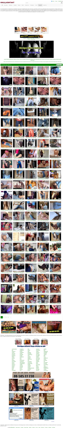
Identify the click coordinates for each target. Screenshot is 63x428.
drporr (37, 363)
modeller (29, 356)
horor (45, 356)
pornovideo (38, 364)
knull (20, 370)
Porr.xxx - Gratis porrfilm (31, 39)
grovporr (21, 369)
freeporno (13, 364)
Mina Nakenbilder (36, 59)
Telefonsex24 (28, 59)
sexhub (45, 369)
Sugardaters (47, 61)
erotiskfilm (45, 352)
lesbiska (37, 360)
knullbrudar (22, 356)
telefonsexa (30, 359)
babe (13, 369)
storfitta (29, 364)
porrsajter (37, 369)
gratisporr (29, 352)
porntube (45, 363)
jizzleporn (13, 354)
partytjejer (21, 354)
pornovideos (46, 364)
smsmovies (38, 350)
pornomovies (22, 360)
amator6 (45, 353)
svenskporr (14, 370)
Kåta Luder (5, 61)
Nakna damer (51, 61)
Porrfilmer (41, 61)
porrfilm (21, 351)
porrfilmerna (46, 370)
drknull (29, 350)
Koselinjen (24, 59)
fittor (44, 350)
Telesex (18, 59)
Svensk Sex (38, 61)
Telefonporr (32, 59)
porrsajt (37, 370)
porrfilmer (29, 369)
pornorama (30, 361)
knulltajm (37, 361)
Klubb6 (57, 59)
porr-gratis (38, 359)
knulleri (21, 355)
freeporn (13, 365)
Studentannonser (17, 61)
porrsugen (38, 354)
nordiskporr (22, 352)
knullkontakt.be (12, 427)
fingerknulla (46, 351)
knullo (45, 359)
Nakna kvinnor (12, 61)
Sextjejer (51, 59)
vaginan (45, 354)
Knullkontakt (25, 61)
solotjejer (29, 365)
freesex (13, 362)
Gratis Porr (30, 61)
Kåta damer (59, 61)
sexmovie (13, 353)
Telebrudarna (11, 59)
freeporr (13, 363)
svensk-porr (30, 362)
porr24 (29, 370)
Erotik (28, 61)
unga (44, 365)
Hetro (53, 1)
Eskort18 (59, 59)
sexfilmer (37, 353)
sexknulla (37, 352)
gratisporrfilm (30, 363)
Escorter (21, 61)
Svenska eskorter (46, 59)
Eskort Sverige (41, 59)
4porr (29, 351)
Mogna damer (55, 61)
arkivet (13, 356)
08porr (37, 365)
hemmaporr (14, 361)
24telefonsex (30, 354)
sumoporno (22, 361)
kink (28, 360)
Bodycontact (32, 60)
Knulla (44, 61)
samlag (21, 364)
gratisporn (13, 355)
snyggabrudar (22, 363)
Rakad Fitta (34, 61)
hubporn (13, 360)
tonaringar (29, 353)
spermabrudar (22, 362)
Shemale (60, 1)
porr (12, 350)
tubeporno (13, 351)
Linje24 (5, 59)
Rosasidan (54, 59)
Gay (56, 1)
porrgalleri (38, 355)
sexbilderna (22, 350)
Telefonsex (15, 59)
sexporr (37, 351)
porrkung (21, 365)
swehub (37, 356)
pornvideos (46, 362)
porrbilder (45, 360)
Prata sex (21, 59)
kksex (37, 362)
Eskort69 (8, 61)
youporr (13, 352)
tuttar (28, 355)
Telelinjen (7, 59)
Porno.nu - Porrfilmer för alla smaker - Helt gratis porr (31, 38)
